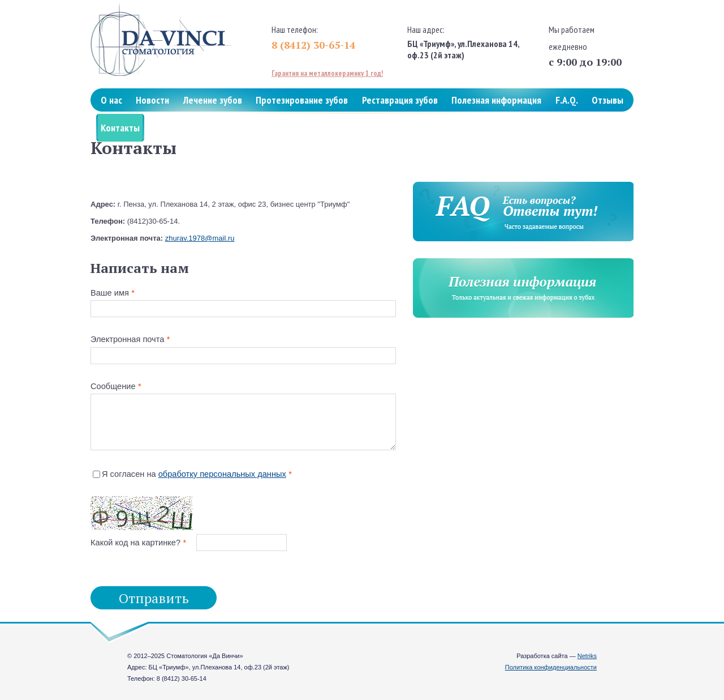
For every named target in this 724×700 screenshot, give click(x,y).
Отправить (154, 598)
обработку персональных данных (222, 474)
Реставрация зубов (400, 99)
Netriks (587, 655)
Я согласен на (194, 474)
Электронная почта (127, 339)
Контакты (120, 127)
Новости (152, 99)
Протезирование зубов (302, 99)
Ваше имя (109, 292)
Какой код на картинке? (135, 542)
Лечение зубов (212, 99)
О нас (111, 99)
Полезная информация (496, 99)
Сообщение (113, 386)
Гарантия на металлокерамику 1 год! (327, 73)
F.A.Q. (566, 99)
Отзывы (607, 99)
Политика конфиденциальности (551, 667)
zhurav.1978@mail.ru (200, 238)
